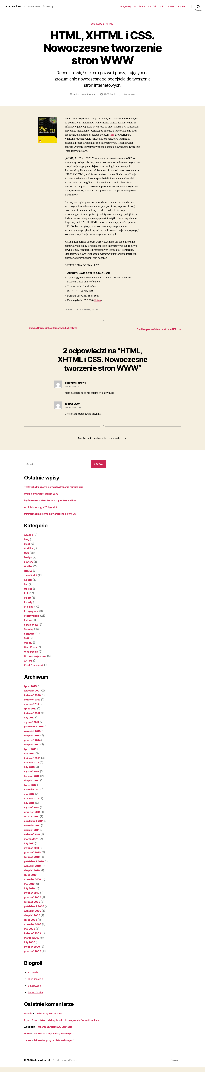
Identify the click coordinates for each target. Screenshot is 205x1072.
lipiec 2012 (31, 785)
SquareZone (35, 986)
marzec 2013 (32, 762)
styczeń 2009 (33, 947)
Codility (29, 548)
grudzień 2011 (33, 812)
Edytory (29, 562)
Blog (27, 539)
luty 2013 (30, 767)
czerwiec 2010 (33, 879)
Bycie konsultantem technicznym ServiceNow (54, 500)
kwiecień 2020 (33, 695)
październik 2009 (35, 906)
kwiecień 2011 (33, 834)
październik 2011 (35, 821)
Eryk (27, 1020)
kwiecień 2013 (33, 758)
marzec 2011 (32, 839)
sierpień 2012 (33, 780)
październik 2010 (35, 861)
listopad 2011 (33, 816)
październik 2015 (35, 726)
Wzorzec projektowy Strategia (58, 1031)
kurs (112, 135)
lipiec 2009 (31, 920)
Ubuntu (28, 643)
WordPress (31, 647)
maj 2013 (30, 753)
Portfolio (152, 6)
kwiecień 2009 (34, 933)
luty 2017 (30, 717)
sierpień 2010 (33, 870)
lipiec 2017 (31, 708)
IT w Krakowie (37, 979)
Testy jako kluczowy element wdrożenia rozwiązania (58, 487)
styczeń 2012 (32, 807)
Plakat (28, 598)
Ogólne (28, 589)
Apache (29, 535)
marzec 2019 (32, 704)
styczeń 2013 (32, 771)
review (88, 310)
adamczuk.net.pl (17, 6)
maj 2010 (30, 884)
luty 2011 (30, 843)
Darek (28, 1038)
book (70, 310)
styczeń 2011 (32, 848)
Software (30, 634)
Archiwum (139, 6)
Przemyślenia (33, 616)
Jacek (28, 1044)
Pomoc (171, 6)
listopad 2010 (33, 857)
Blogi (27, 544)
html (81, 310)
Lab (26, 584)
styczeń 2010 (33, 893)
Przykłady (125, 6)
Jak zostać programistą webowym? (57, 1038)
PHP (26, 593)
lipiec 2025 (31, 686)
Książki (101, 24)
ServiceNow (32, 625)
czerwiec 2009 (34, 924)
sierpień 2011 (33, 830)
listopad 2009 (33, 902)
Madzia (28, 1013)
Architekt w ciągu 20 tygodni (43, 507)
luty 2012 (30, 803)
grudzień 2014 (33, 740)
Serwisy (29, 629)
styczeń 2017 (32, 722)
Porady (28, 602)
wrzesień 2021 (33, 691)
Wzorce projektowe (37, 656)
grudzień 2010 (33, 852)
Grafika (29, 566)
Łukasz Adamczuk (87, 95)
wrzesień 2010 (33, 866)
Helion (98, 301)
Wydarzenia (32, 652)
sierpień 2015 (33, 735)
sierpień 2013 (33, 744)
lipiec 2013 (31, 749)
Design (28, 557)
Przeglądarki (32, 611)
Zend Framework (35, 665)
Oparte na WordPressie (67, 1064)
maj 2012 (30, 794)
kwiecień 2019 (33, 700)
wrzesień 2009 (34, 911)
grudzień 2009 (34, 897)
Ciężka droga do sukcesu (52, 1013)
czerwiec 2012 (33, 789)
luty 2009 (30, 942)
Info (162, 6)
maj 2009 (30, 929)
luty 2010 (30, 888)
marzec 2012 (32, 798)
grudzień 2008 (34, 951)
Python (28, 620)
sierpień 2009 (33, 915)
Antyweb (33, 972)
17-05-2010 (109, 95)
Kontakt (182, 6)
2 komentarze (129, 95)
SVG (27, 638)
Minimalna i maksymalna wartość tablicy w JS (54, 514)
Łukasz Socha (37, 992)
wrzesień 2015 (33, 731)
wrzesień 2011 (33, 825)
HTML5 (29, 571)
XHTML (111, 24)
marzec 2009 (32, 938)
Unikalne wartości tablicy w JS (44, 494)
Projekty (29, 607)
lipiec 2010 (31, 875)
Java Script (31, 575)
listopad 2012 (33, 776)
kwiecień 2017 (33, 713)
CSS (92, 24)
